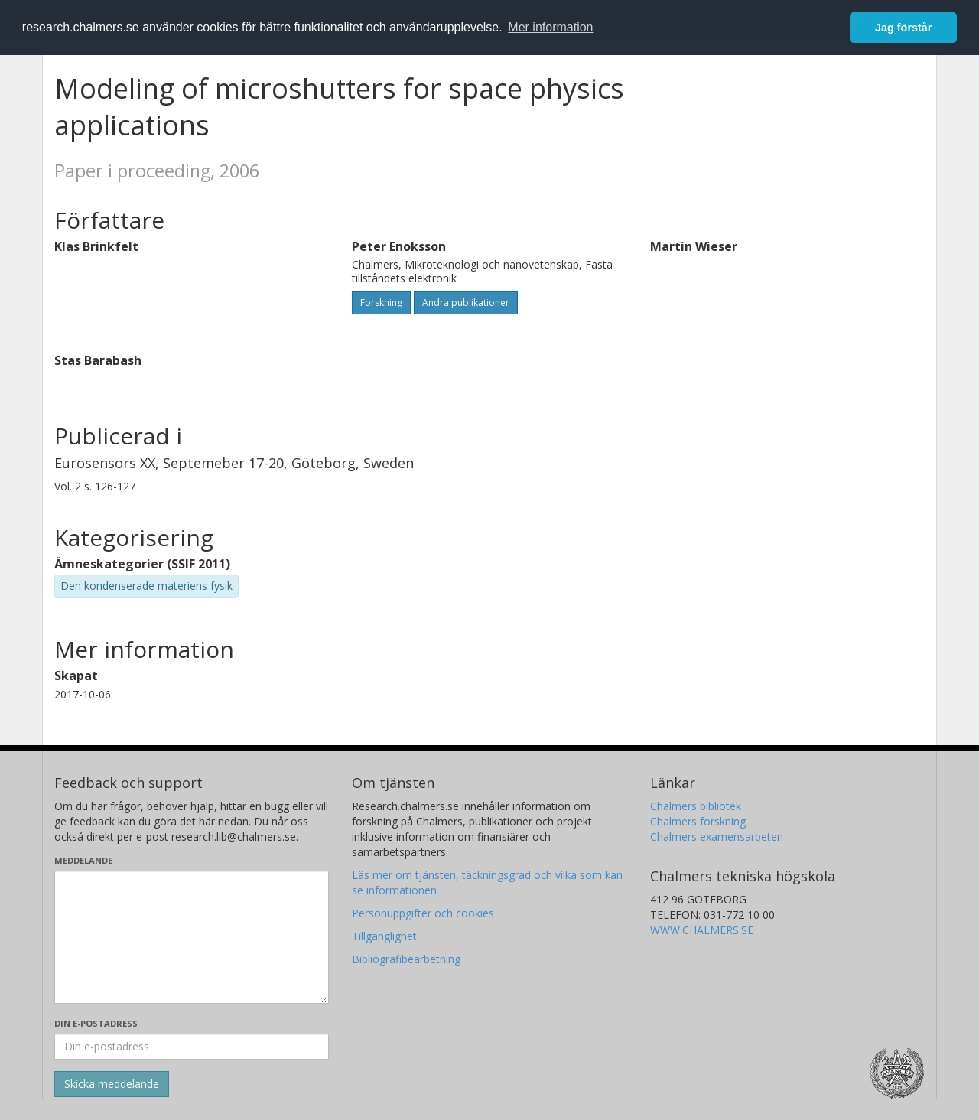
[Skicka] (111, 1084)
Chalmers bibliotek (695, 806)
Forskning (381, 302)
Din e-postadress (96, 1023)
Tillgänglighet (384, 936)
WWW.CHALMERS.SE (701, 930)
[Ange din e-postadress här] (191, 1047)
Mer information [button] (550, 27)
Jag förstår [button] (903, 27)
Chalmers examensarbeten (716, 836)
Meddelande (83, 860)
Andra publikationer (465, 302)
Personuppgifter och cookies (423, 913)
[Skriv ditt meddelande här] (191, 937)
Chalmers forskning (698, 821)
